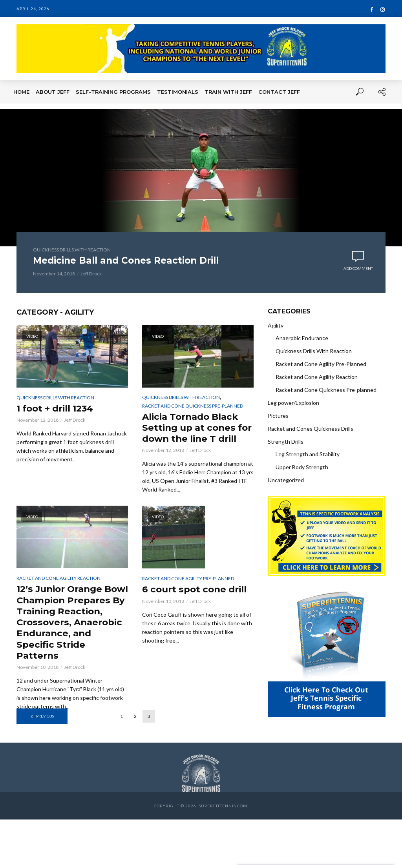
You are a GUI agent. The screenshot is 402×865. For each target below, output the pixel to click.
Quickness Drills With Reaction (72, 250)
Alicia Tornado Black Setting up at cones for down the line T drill (193, 434)
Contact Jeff (279, 92)
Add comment (358, 268)
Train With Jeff (228, 92)
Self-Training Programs (113, 92)
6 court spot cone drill (197, 603)
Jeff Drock (91, 274)
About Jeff (52, 92)
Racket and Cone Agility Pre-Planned (188, 592)
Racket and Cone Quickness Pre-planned (192, 406)
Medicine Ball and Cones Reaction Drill (130, 260)
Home (21, 92)
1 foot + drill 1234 (58, 408)
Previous (45, 735)
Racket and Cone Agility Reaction (58, 592)
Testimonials (177, 92)
